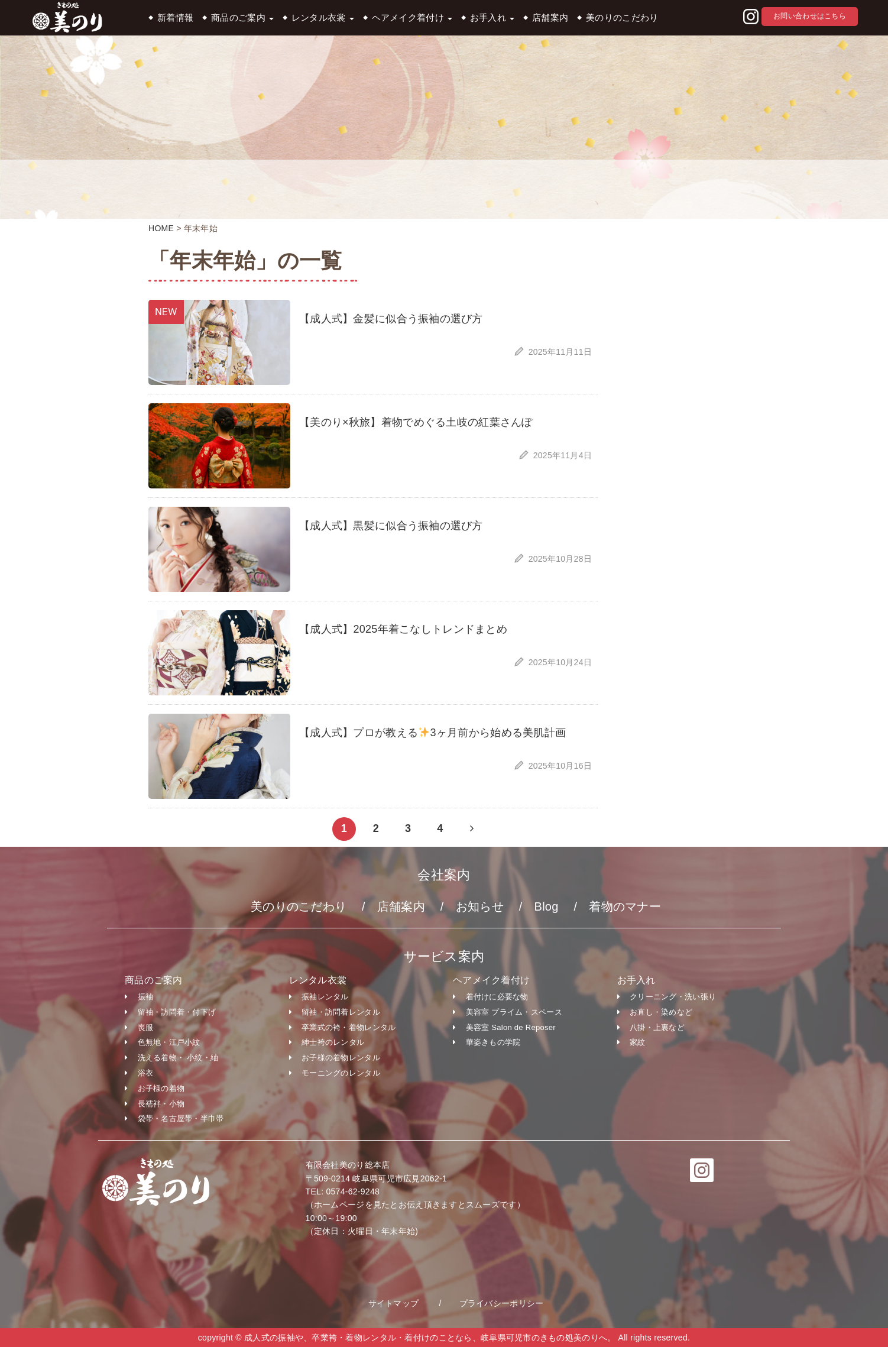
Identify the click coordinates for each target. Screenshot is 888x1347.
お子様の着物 (161, 1088)
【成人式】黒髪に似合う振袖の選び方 (391, 526)
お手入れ (492, 17)
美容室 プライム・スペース (514, 1012)
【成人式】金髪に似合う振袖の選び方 (391, 319)
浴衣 (146, 1072)
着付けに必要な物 (497, 996)
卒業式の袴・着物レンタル (349, 1027)
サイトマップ (393, 1303)
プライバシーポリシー (501, 1303)
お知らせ (480, 906)
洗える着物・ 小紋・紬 (178, 1057)
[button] (751, 17)
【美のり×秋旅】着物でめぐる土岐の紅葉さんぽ (416, 422)
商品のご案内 (242, 17)
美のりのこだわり (622, 17)
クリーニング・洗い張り (673, 996)
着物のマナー (625, 906)
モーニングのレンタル (341, 1072)
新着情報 (175, 17)
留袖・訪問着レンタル (341, 1012)
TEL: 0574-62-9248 (343, 1191)
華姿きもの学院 (493, 1042)
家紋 (638, 1042)
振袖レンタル (325, 996)
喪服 (146, 1027)
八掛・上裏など (657, 1027)
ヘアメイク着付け (412, 17)
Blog (546, 906)
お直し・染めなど (661, 1012)
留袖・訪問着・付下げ (177, 1012)
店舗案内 (550, 17)
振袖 (146, 996)
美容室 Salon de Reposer (511, 1027)
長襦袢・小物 (161, 1103)
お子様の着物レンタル (341, 1057)
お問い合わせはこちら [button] (809, 16)
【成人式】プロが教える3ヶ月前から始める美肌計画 (432, 733)
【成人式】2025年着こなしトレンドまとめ (403, 629)
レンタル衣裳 (322, 17)
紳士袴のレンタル (333, 1042)
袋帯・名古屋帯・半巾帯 (181, 1118)
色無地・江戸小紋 (169, 1042)
